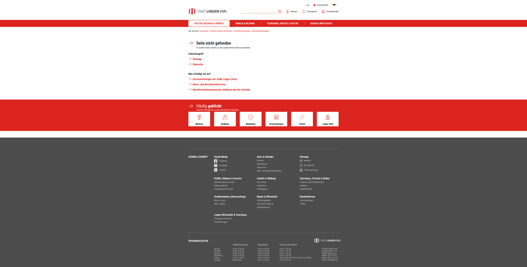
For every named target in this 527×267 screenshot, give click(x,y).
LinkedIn (220, 170)
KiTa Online (261, 182)
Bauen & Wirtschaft (267, 196)
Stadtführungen (220, 222)
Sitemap (194, 59)
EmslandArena (307, 196)
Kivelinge (303, 185)
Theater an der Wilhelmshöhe (312, 182)
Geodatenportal (263, 207)
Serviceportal (309, 11)
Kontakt (260, 160)
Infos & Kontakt (265, 156)
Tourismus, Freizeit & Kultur (315, 178)
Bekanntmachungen (260, 31)
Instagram (221, 165)
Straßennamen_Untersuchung (229, 196)
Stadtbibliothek (306, 189)
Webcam (291, 11)
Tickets (303, 204)
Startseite (204, 31)
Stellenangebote (220, 185)
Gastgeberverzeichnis (223, 218)
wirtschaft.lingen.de (265, 204)
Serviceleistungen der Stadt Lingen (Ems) (212, 79)
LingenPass (261, 185)
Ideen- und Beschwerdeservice (207, 84)
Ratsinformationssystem (224, 182)
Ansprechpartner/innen (223, 189)
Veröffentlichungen (242, 31)
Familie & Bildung (266, 178)
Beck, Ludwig (219, 204)
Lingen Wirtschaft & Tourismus (230, 214)
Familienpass (262, 189)
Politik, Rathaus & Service (221, 31)
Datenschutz (262, 164)
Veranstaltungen (330, 11)
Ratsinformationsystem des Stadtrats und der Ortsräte (219, 89)
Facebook (220, 161)
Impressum (261, 167)
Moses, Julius (219, 200)
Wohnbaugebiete (264, 200)
